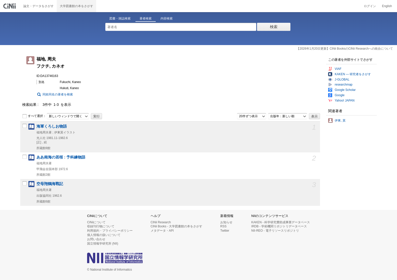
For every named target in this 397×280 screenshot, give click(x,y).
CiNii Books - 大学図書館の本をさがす (177, 226)
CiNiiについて (96, 222)
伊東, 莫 (340, 120)
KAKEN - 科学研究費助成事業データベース (280, 222)
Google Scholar (345, 90)
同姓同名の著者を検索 (58, 94)
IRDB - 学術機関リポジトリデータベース (279, 226)
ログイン (370, 6)
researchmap (343, 84)
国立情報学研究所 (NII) (102, 243)
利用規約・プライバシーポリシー (110, 230)
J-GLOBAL (342, 79)
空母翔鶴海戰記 (49, 184)
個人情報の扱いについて (104, 235)
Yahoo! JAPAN (344, 100)
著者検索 (146, 18)
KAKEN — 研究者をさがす (353, 74)
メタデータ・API (162, 230)
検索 (273, 27)
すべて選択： (34, 116)
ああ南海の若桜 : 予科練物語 (60, 157)
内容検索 (167, 18)
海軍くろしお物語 (51, 126)
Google (340, 95)
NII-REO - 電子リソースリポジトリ (275, 230)
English (387, 6)
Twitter (224, 230)
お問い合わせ (96, 239)
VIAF (338, 69)
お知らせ (226, 222)
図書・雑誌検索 (120, 18)
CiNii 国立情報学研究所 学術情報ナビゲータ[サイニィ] (10, 6)
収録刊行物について (100, 226)
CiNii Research (161, 222)
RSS (223, 226)
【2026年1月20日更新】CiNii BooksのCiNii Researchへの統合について (344, 48)
